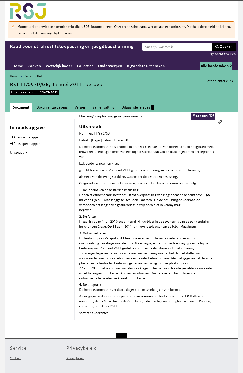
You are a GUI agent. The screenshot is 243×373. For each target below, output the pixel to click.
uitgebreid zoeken (221, 54)
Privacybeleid (75, 358)
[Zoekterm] (177, 47)
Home (17, 65)
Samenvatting (103, 107)
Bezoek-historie (217, 81)
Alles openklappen (27, 144)
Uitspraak (17, 152)
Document (20, 107)
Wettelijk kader (59, 65)
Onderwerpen (110, 65)
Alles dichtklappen (27, 137)
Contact (15, 358)
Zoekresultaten (34, 76)
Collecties (85, 65)
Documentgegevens (52, 107)
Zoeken (226, 46)
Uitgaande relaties (138, 107)
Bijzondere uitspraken (146, 65)
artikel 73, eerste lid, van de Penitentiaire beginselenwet (173, 147)
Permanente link (220, 122)
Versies (80, 107)
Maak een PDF (203, 115)
